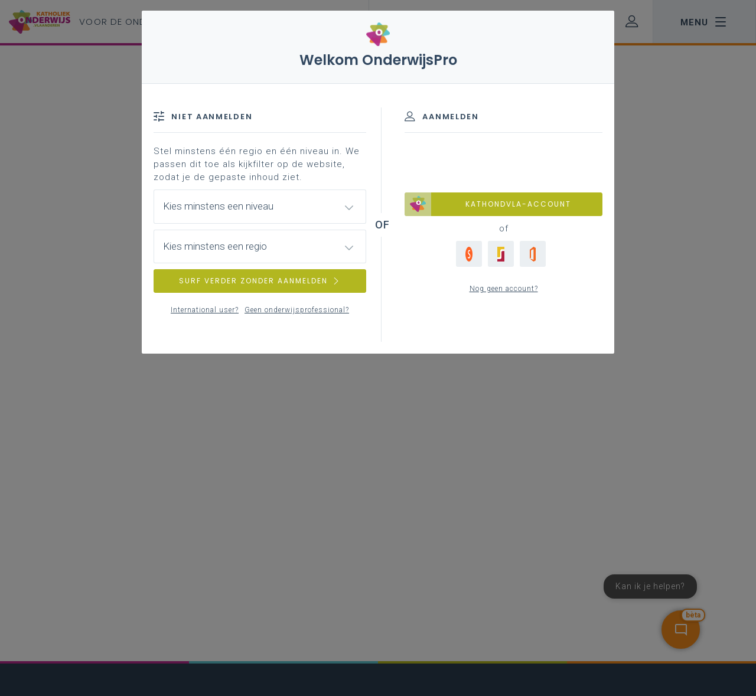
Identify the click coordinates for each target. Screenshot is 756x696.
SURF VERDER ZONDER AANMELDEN (260, 281)
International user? (205, 310)
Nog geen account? (504, 289)
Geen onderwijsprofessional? (297, 310)
